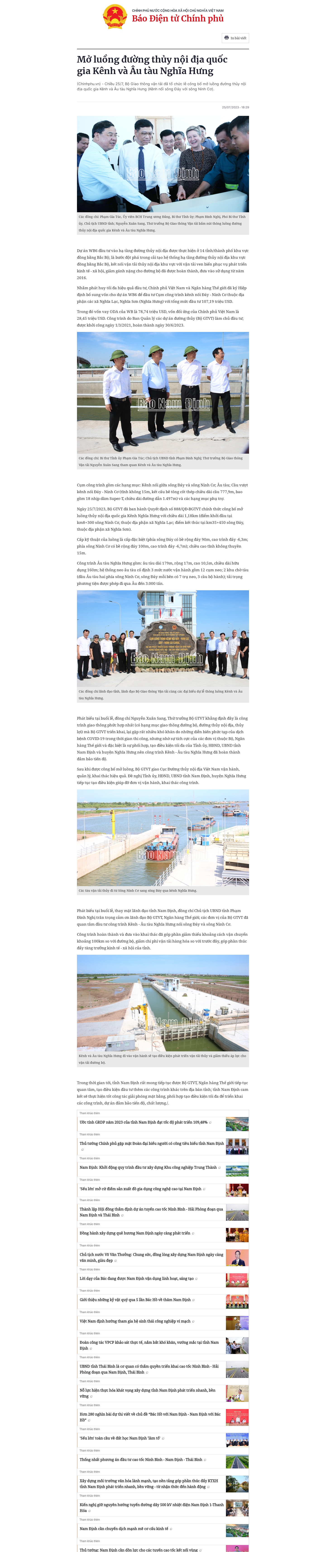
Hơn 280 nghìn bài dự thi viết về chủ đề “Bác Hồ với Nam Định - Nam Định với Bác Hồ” (150, 1417)
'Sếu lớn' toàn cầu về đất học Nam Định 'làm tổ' (122, 1438)
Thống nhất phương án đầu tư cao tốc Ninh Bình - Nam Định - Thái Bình (143, 1459)
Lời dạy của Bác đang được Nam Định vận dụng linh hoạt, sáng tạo (138, 1278)
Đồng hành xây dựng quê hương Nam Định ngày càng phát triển (137, 1233)
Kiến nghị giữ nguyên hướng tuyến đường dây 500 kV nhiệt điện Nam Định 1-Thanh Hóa (152, 1507)
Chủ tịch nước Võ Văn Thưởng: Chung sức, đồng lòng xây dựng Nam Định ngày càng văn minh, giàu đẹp (151, 1257)
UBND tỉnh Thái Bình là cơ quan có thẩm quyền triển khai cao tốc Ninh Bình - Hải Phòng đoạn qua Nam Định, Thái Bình (149, 1369)
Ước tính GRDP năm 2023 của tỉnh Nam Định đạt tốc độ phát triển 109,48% (145, 1122)
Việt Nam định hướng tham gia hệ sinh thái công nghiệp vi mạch (137, 1321)
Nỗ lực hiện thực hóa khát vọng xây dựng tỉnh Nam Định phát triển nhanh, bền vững (147, 1393)
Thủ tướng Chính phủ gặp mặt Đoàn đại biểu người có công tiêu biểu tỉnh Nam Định (152, 1146)
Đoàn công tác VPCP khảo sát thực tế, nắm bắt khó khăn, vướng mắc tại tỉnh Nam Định (149, 1345)
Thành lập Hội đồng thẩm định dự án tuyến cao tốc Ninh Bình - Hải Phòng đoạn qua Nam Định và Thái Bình (151, 1212)
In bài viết (235, 38)
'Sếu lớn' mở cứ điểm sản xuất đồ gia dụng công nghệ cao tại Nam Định (142, 1188)
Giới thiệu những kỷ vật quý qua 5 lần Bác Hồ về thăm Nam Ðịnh (137, 1299)
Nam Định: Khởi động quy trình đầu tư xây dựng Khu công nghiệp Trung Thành (150, 1167)
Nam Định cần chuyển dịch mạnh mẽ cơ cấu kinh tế (126, 1528)
